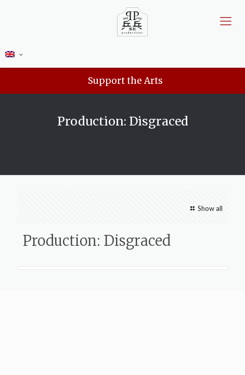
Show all (205, 208)
